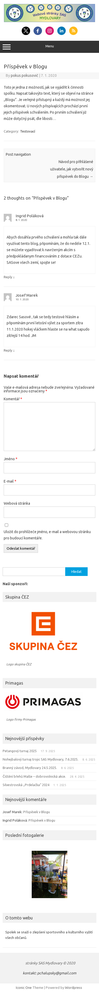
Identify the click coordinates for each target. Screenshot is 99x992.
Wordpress (73, 987)
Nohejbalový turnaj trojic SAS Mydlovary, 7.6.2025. (40, 759)
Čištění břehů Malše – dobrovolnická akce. (34, 776)
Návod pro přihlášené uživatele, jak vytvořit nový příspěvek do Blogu (71, 169)
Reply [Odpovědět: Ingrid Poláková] (8, 277)
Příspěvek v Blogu (36, 812)
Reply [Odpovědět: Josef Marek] (8, 350)
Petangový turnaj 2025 (20, 751)
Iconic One (24, 987)
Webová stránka (17, 503)
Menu (49, 46)
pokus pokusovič (24, 75)
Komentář (13, 399)
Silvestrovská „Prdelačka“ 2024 (26, 785)
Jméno (10, 459)
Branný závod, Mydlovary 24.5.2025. (30, 768)
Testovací (27, 131)
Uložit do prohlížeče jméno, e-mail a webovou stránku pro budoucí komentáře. (47, 535)
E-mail (10, 481)
